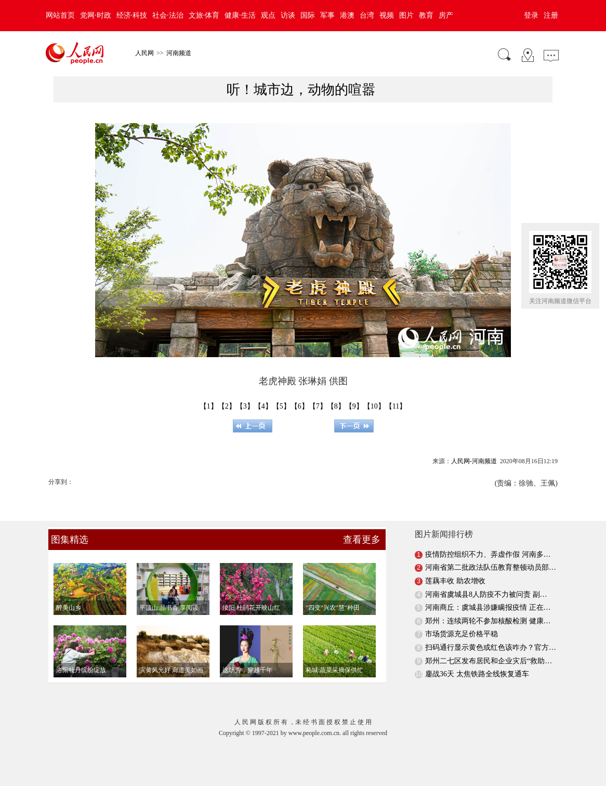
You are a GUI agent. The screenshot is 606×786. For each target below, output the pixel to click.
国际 (307, 15)
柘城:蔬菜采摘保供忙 (334, 670)
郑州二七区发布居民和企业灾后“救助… (488, 661)
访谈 (288, 15)
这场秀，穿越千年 (247, 670)
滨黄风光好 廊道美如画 (171, 670)
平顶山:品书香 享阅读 (169, 607)
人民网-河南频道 (474, 461)
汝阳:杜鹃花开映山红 (251, 607)
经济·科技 (132, 15)
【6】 (300, 406)
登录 (531, 15)
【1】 (209, 406)
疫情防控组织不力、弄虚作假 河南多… (488, 554)
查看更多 (361, 539)
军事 (327, 15)
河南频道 (178, 53)
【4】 (263, 406)
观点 (268, 15)
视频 (386, 15)
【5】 (281, 406)
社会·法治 (167, 15)
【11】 (395, 406)
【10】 (374, 406)
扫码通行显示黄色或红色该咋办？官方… (490, 647)
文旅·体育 (204, 15)
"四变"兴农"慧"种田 (333, 607)
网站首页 (60, 15)
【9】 (354, 406)
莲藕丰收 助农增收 (455, 581)
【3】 (245, 406)
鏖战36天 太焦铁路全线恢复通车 (477, 674)
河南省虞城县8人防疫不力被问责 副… (486, 594)
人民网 (144, 53)
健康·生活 (240, 15)
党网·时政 (95, 15)
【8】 (336, 406)
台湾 (367, 15)
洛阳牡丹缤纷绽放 (81, 670)
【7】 (318, 406)
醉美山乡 (68, 607)
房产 (446, 15)
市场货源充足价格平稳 (461, 634)
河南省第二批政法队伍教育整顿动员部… (490, 567)
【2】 (227, 406)
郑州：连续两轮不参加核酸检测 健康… (488, 621)
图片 (406, 15)
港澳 (347, 15)
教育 (426, 15)
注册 (551, 15)
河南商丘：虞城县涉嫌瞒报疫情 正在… (488, 607)
